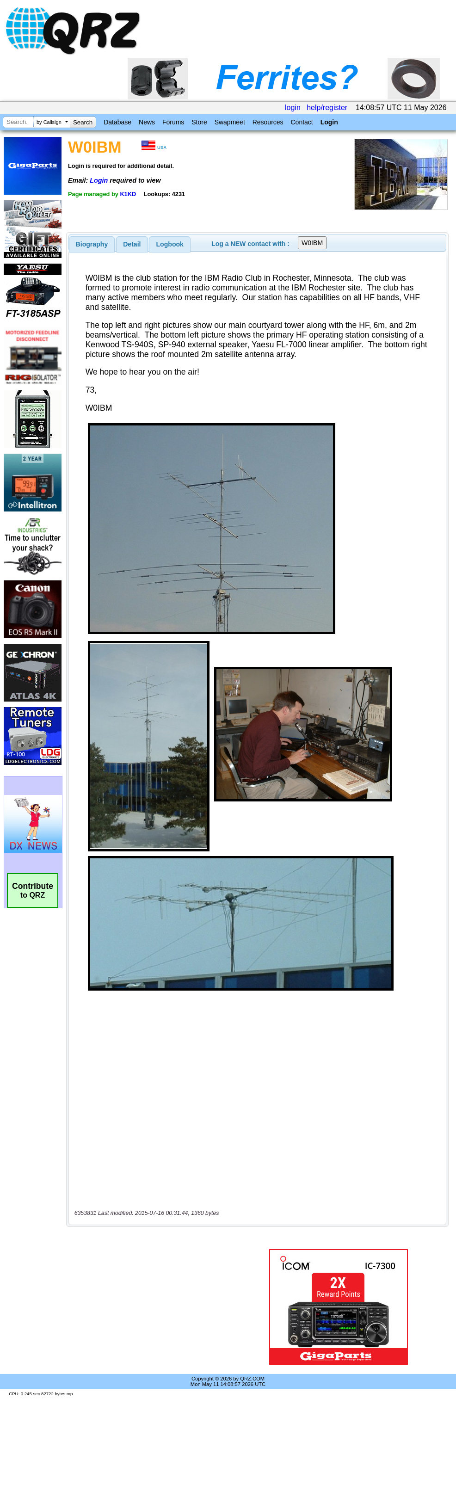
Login (329, 122)
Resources (268, 122)
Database (117, 122)
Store (199, 122)
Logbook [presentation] (170, 244)
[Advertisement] (154, 1307)
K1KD (128, 194)
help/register (327, 107)
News (147, 122)
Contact (301, 122)
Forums (173, 122)
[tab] (92, 244)
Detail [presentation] (132, 244)
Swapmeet (230, 122)
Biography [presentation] (92, 244)
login (293, 107)
